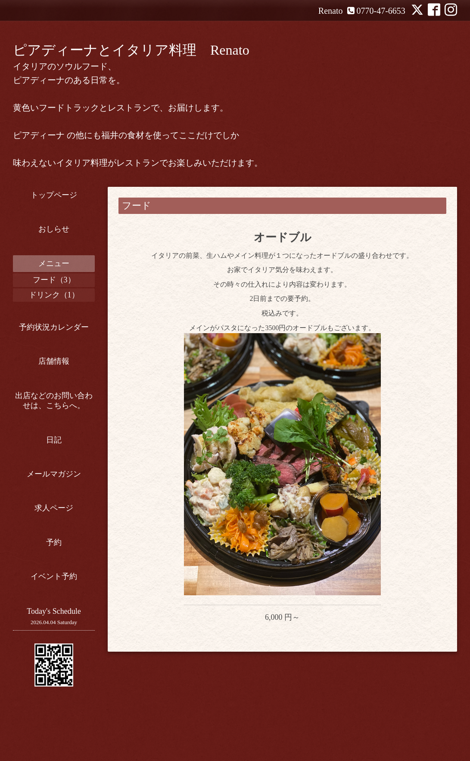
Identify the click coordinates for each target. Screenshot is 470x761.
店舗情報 (53, 361)
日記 (54, 440)
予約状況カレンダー (54, 327)
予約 (54, 542)
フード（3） (54, 279)
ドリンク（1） (54, 295)
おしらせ (53, 229)
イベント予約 (54, 576)
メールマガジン (54, 474)
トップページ (54, 195)
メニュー (53, 263)
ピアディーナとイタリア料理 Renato (131, 50)
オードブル (282, 237)
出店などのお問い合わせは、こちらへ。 (54, 400)
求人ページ (53, 508)
